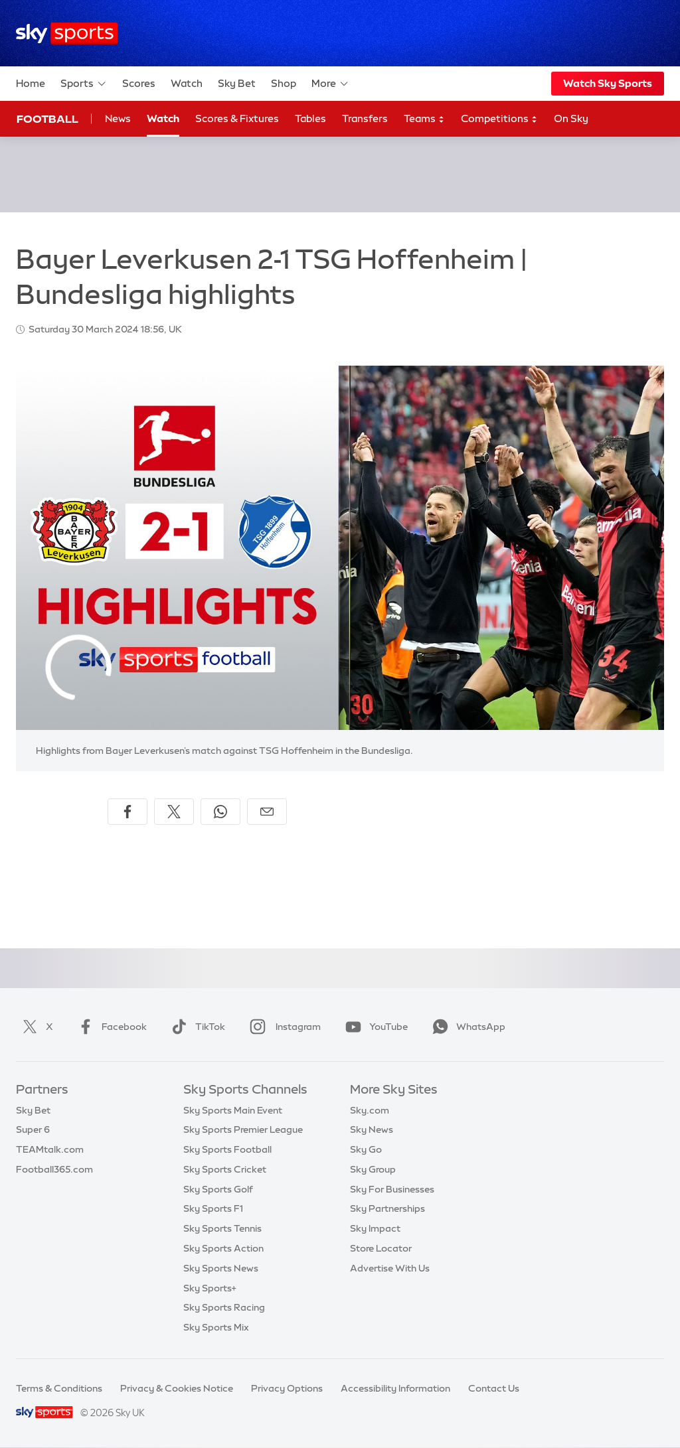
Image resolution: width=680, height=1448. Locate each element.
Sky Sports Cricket (224, 1169)
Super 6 (33, 1129)
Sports (83, 83)
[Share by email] (267, 811)
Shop (283, 83)
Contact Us (493, 1388)
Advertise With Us (390, 1268)
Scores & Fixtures (237, 118)
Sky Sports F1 (213, 1208)
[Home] (67, 33)
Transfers (365, 118)
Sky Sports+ (209, 1288)
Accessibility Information (395, 1388)
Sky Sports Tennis (222, 1228)
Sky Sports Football (227, 1149)
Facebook (109, 1026)
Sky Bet (237, 83)
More (330, 83)
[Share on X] (174, 811)
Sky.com (369, 1110)
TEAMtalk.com (50, 1149)
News (118, 118)
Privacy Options (287, 1388)
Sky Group (373, 1169)
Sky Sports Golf (218, 1189)
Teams (424, 119)
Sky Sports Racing (224, 1307)
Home (30, 83)
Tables (310, 118)
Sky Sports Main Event (232, 1110)
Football (47, 118)
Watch (187, 83)
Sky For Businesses (392, 1189)
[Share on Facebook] (127, 811)
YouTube (374, 1026)
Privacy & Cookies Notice (176, 1388)
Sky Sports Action (223, 1248)
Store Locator (381, 1248)
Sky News (371, 1129)
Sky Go (366, 1149)
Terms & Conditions (59, 1388)
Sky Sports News (220, 1268)
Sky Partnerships (387, 1208)
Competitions (499, 119)
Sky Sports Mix (216, 1327)
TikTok (195, 1026)
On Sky (571, 118)
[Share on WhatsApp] (220, 811)
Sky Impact (375, 1228)
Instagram (282, 1026)
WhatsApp (466, 1026)
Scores (138, 83)
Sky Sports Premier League (243, 1129)
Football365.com (54, 1169)
